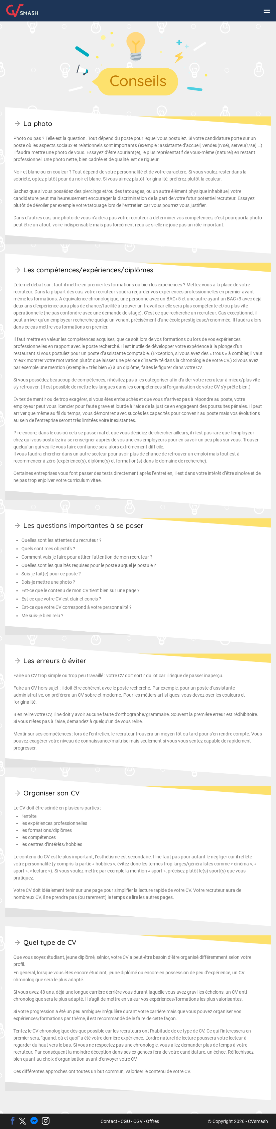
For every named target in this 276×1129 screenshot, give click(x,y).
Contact (109, 1121)
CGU (125, 1121)
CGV (138, 1121)
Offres (152, 1121)
